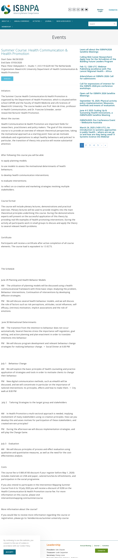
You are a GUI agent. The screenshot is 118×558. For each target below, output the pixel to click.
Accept (9, 552)
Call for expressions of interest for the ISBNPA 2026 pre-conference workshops (97, 86)
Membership (7, 27)
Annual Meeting (85, 546)
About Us (6, 21)
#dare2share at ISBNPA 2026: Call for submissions (97, 77)
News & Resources (64, 21)
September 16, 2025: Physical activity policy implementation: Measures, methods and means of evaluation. (98, 103)
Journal (49, 21)
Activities (37, 21)
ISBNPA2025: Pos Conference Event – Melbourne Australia (97, 121)
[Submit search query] (114, 24)
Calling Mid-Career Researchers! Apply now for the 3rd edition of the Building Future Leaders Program (98, 59)
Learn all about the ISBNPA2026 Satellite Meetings (96, 50)
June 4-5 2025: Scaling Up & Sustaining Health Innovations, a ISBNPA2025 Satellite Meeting (96, 112)
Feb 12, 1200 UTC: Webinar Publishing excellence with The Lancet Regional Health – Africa (96, 69)
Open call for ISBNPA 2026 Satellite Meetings (97, 94)
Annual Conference (21, 21)
